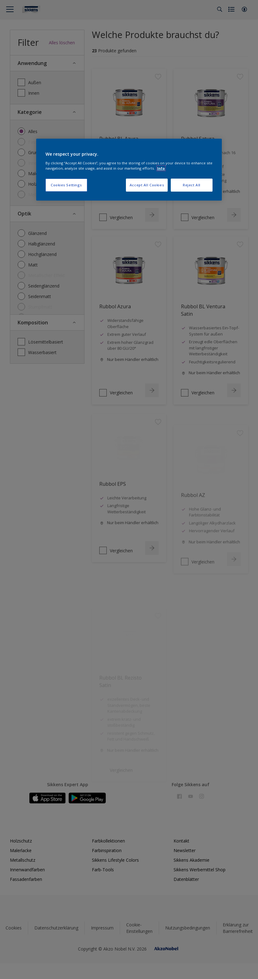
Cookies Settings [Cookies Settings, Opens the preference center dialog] (66, 185)
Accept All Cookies (147, 185)
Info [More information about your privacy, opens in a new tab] (161, 168)
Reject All (191, 185)
